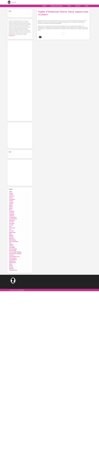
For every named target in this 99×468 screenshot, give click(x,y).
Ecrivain (11, 222)
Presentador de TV (14, 256)
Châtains (11, 215)
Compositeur (13, 217)
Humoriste (12, 228)
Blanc (11, 205)
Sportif (11, 267)
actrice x (11, 196)
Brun (10, 209)
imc (10, 229)
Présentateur (13, 258)
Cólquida (11, 2)
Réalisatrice (12, 262)
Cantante (11, 211)
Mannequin (12, 232)
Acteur (11, 193)
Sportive (11, 268)
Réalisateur (12, 261)
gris (10, 226)
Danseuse (12, 220)
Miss (10, 234)
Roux (10, 264)
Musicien (11, 238)
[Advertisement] (20, 81)
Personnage (12, 250)
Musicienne (12, 240)
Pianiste (11, 255)
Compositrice (13, 218)
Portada (44, 5)
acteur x (11, 194)
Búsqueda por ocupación (57, 5)
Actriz (11, 197)
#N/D (10, 191)
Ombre (11, 244)
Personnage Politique (15, 252)
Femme (11, 225)
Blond (11, 206)
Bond (10, 208)
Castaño (69, 5)
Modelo (11, 235)
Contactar (77, 5)
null (10, 243)
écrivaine (11, 223)
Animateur (12, 199)
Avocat (11, 203)
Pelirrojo (11, 246)
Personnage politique (15, 253)
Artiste (11, 200)
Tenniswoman (13, 270)
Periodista (12, 247)
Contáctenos (12, 35)
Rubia (11, 265)
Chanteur (12, 214)
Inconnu (11, 231)
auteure (11, 202)
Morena (11, 237)
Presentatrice (13, 259)
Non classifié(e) (13, 241)
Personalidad (13, 249)
